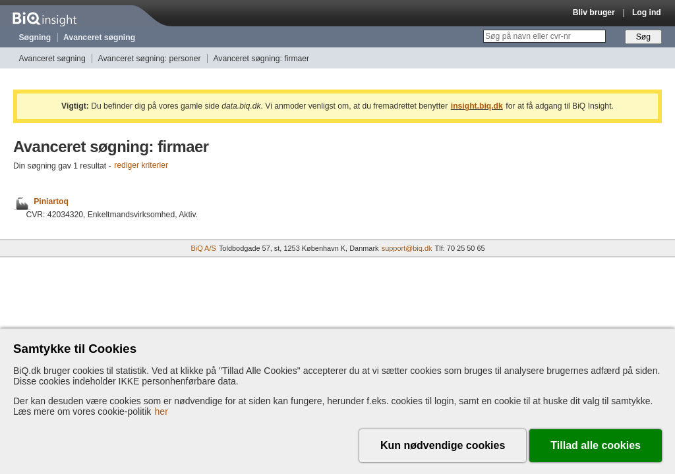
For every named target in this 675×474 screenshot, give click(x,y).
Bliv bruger (594, 12)
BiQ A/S (203, 248)
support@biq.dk (407, 248)
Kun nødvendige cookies (442, 445)
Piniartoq (51, 201)
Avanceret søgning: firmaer (261, 58)
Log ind (646, 12)
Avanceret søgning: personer (149, 58)
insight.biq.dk (477, 106)
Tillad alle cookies (595, 445)
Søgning (35, 37)
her (161, 411)
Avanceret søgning (99, 37)
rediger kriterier (141, 166)
